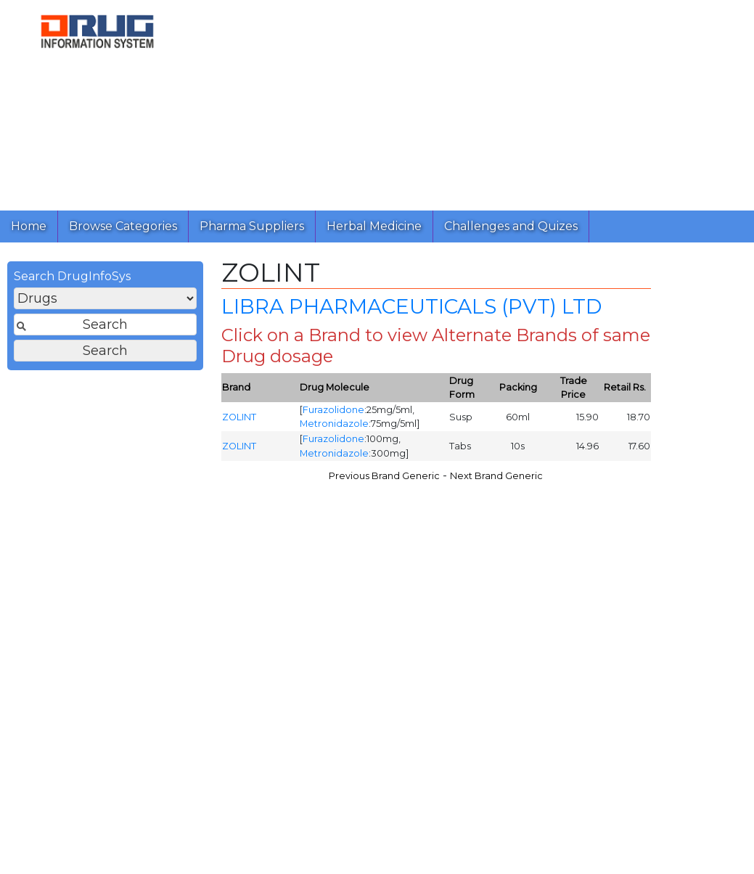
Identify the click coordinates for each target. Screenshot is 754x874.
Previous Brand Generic (384, 479)
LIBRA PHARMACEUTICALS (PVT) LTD (411, 310)
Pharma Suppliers (252, 226)
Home (28, 226)
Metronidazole (334, 427)
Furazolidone (333, 414)
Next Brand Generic (496, 479)
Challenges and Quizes (511, 226)
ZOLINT (239, 420)
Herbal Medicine (374, 226)
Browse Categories (123, 226)
